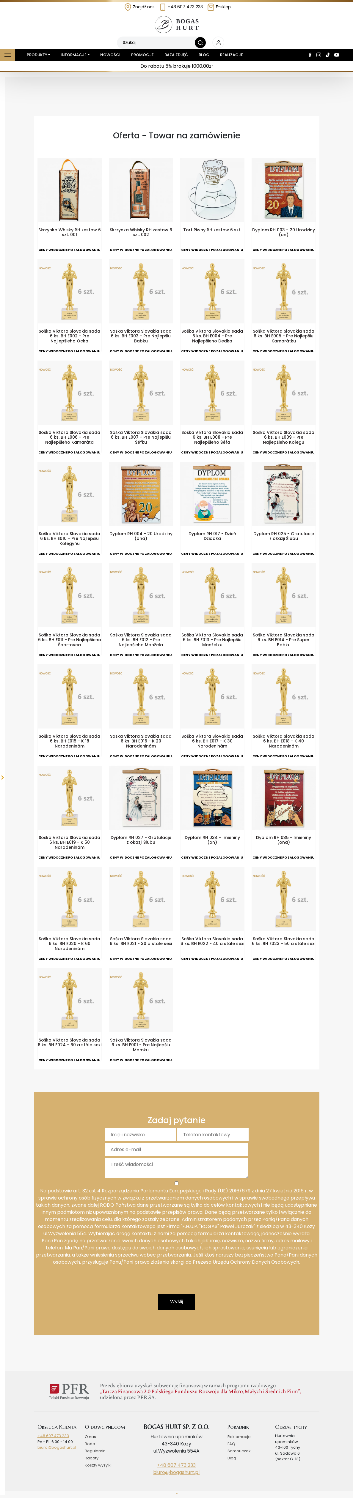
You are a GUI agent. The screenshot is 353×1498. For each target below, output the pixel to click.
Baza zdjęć (176, 55)
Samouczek (239, 1451)
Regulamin (95, 1451)
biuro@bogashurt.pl (56, 1447)
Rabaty (91, 1458)
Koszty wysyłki (98, 1465)
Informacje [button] (74, 55)
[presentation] (176, 1282)
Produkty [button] (35, 55)
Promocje (142, 55)
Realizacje (231, 55)
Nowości (110, 55)
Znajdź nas (139, 7)
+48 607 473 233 (181, 7)
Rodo (90, 1444)
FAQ (231, 1444)
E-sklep (219, 7)
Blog (204, 55)
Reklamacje (239, 1436)
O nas (90, 1436)
